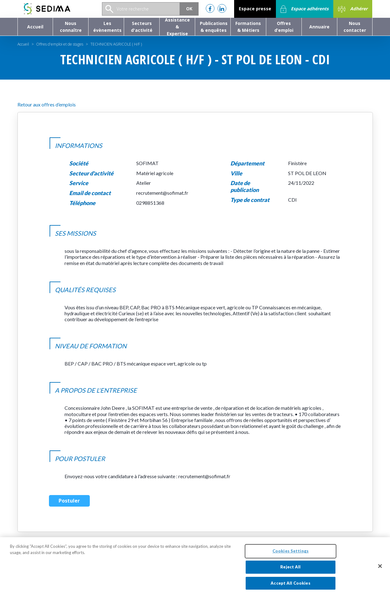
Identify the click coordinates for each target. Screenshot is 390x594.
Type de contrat (249, 200)
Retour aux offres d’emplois (46, 104)
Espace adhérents (305, 9)
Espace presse (255, 9)
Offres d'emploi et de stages (59, 44)
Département (247, 163)
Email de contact (90, 193)
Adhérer (353, 9)
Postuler (69, 500)
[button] (70, 27)
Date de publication (244, 186)
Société (78, 163)
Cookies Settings (290, 554)
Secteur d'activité (91, 173)
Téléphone (82, 203)
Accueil (23, 44)
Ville (236, 173)
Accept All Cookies (290, 585)
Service (78, 183)
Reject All (290, 569)
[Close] (380, 569)
